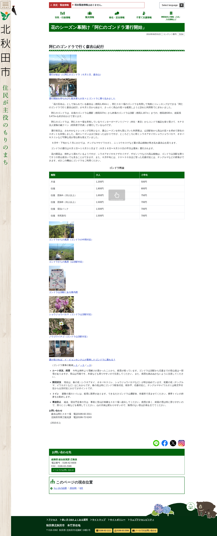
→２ (82, 365)
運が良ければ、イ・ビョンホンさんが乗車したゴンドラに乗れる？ (82, 359)
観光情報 (89, 17)
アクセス (52, 520)
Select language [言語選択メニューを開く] (170, 5)
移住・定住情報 (117, 17)
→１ (75, 365)
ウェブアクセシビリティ (142, 520)
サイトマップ (98, 520)
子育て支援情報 (144, 17)
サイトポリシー (117, 520)
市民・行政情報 (62, 17)
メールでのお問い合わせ (63, 470)
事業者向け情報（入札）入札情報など (171, 18)
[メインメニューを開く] (5, 5)
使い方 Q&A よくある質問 (75, 520)
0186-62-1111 (103, 530)
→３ (89, 365)
